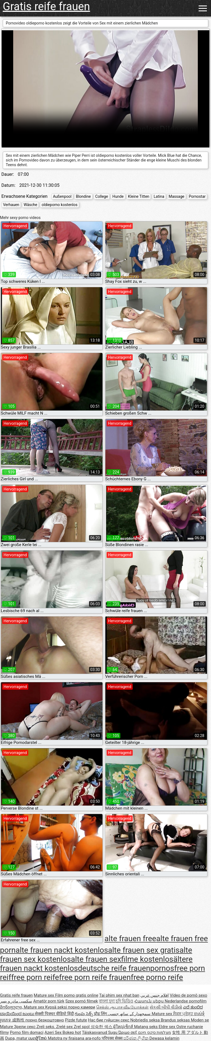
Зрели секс (25, 1026)
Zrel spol (82, 1026)
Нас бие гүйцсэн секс (109, 1020)
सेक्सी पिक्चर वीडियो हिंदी (54, 1013)
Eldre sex (167, 1026)
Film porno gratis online (76, 995)
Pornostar (197, 196)
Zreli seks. (46, 1026)
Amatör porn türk (48, 1001)
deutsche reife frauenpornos (126, 968)
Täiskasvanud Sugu (100, 1032)
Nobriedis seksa (145, 1020)
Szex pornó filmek (81, 1001)
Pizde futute (76, 1020)
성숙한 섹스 (102, 1026)
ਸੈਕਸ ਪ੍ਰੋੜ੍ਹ (183, 1013)
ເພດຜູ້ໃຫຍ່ (38, 1038)
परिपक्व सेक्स (112, 1038)
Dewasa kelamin (164, 1038)
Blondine (83, 196)
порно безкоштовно (44, 1020)
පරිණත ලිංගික (136, 1038)
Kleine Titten (138, 196)
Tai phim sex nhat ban (119, 995)
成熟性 (19, 1020)
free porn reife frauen (95, 977)
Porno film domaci (26, 1032)
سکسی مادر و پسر (16, 1001)
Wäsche (30, 204)
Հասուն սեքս (149, 1001)
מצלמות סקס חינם (154, 1032)
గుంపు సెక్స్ (84, 1013)
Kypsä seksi (56, 1007)
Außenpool (62, 196)
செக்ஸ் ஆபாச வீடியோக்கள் (122, 1007)
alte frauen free (130, 938)
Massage (176, 196)
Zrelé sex (65, 1026)
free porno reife (157, 977)
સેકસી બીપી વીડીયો (166, 1007)
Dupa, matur (17, 1038)
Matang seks (146, 1026)
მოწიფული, (12, 1007)
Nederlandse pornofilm (186, 1001)
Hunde (118, 196)
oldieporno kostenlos (59, 204)
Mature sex (44, 995)
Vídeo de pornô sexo (188, 995)
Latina (159, 196)
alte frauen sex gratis (143, 950)
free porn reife (35, 977)
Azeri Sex (54, 1032)
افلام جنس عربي (154, 995)
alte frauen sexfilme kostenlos (122, 959)
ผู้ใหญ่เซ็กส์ (123, 1026)
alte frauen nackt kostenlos (62, 950)
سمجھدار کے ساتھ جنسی (130, 1013)
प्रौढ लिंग (101, 1013)
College (101, 196)
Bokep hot (72, 1032)
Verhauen (11, 204)
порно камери (81, 1007)
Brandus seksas (176, 1020)
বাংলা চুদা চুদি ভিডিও (116, 1001)
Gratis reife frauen (46, 6)
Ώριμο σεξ (128, 1032)
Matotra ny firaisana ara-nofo (75, 1038)
